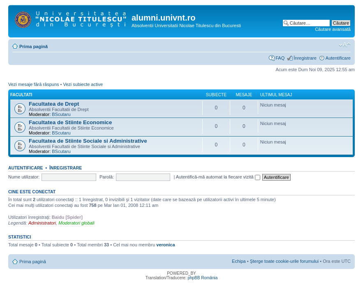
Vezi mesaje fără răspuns (33, 84)
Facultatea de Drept (54, 104)
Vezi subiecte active (83, 84)
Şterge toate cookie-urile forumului (284, 261)
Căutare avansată (333, 29)
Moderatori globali (76, 222)
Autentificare (338, 58)
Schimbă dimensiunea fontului (345, 45)
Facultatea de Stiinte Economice (70, 122)
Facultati (21, 95)
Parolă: (106, 176)
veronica (165, 244)
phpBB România (202, 278)
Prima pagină (33, 46)
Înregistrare (305, 58)
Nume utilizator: (23, 176)
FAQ (279, 58)
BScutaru (61, 114)
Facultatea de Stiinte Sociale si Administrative (88, 141)
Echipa (239, 261)
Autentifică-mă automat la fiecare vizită (218, 176)
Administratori (42, 222)
